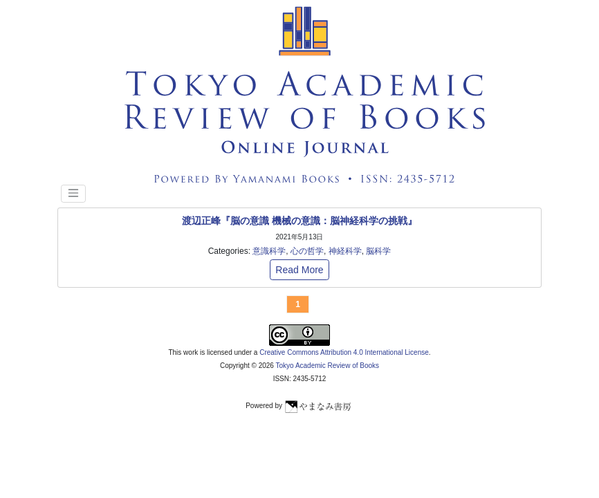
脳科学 (378, 251)
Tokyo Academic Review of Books (328, 365)
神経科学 (345, 251)
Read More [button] (299, 269)
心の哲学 (307, 251)
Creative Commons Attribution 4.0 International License (344, 352)
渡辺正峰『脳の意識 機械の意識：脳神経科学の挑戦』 (299, 220)
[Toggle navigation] (73, 194)
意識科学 (269, 251)
